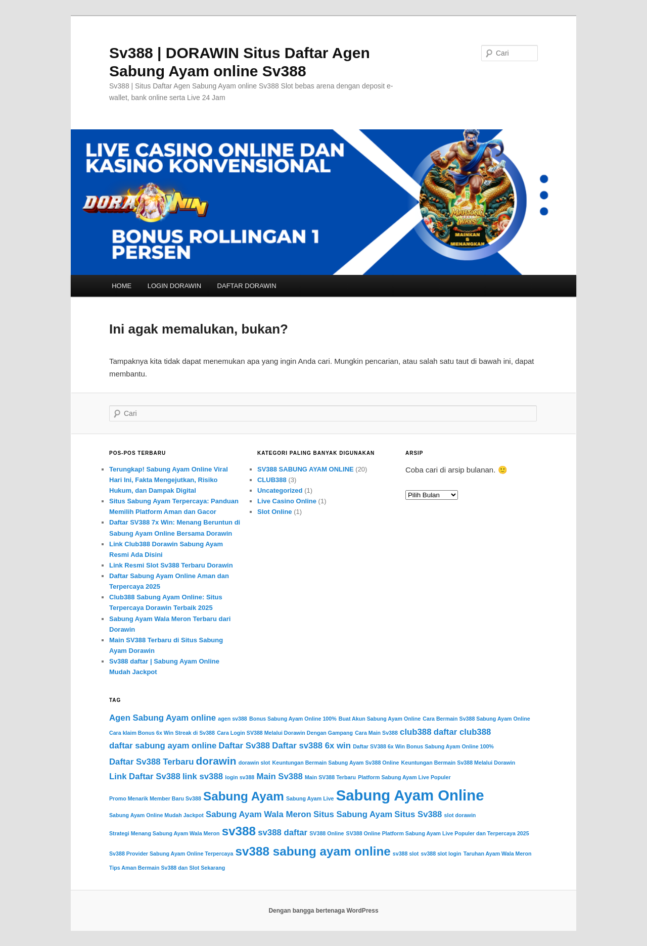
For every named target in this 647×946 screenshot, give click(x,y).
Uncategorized (280, 490)
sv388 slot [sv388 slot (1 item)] (406, 853)
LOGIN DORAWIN (174, 286)
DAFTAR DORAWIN (246, 286)
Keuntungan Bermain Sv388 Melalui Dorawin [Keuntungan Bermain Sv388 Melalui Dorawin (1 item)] (458, 763)
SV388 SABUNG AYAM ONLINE (305, 469)
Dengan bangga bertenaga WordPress (323, 910)
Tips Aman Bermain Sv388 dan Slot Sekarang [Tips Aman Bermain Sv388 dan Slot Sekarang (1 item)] (167, 868)
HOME (121, 286)
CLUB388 (272, 480)
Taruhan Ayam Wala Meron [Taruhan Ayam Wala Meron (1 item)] (498, 853)
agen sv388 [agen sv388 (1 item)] (232, 719)
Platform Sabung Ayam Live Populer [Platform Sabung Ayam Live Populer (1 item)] (404, 777)
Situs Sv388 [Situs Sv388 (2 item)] (418, 814)
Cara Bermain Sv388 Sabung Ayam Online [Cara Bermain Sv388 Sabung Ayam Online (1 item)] (476, 719)
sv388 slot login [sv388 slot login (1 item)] (441, 853)
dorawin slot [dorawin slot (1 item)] (254, 763)
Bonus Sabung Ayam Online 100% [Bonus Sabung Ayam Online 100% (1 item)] (293, 719)
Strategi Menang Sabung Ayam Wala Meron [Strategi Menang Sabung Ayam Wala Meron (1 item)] (164, 833)
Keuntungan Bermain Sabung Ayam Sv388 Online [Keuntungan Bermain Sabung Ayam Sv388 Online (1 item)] (335, 763)
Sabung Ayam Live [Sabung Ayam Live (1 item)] (310, 798)
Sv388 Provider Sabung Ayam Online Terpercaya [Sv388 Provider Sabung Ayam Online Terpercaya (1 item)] (171, 853)
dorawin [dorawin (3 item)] (216, 761)
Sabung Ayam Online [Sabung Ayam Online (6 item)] (410, 795)
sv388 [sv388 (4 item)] (239, 831)
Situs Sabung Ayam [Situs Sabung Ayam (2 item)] (352, 814)
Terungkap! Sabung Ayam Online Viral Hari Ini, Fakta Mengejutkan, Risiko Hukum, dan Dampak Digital (168, 479)
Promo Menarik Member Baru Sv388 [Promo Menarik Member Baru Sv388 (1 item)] (155, 798)
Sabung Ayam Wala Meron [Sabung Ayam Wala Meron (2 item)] (258, 814)
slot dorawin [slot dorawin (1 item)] (460, 815)
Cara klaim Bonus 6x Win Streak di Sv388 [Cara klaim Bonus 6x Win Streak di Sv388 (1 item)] (162, 733)
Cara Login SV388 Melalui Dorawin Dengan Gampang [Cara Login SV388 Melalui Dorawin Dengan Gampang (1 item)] (285, 733)
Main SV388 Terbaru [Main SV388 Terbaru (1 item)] (330, 777)
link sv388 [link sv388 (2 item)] (202, 776)
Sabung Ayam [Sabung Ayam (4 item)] (243, 796)
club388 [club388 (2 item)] (415, 732)
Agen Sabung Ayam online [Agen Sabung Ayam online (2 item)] (162, 718)
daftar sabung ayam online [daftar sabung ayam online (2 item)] (162, 745)
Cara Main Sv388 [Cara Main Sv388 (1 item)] (376, 733)
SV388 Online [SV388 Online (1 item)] (326, 833)
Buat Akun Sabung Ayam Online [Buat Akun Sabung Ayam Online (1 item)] (380, 719)
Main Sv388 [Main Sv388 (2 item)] (279, 776)
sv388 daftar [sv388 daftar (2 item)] (282, 832)
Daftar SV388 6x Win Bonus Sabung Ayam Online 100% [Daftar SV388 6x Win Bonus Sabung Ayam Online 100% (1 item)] (423, 746)
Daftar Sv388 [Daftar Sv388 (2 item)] (244, 745)
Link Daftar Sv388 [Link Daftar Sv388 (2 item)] (144, 776)
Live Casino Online (286, 501)
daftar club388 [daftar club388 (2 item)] (462, 732)
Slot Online (274, 511)
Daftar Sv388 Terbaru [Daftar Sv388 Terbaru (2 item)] (151, 762)
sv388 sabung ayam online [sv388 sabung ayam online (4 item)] (313, 851)
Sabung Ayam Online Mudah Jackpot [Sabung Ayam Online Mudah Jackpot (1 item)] (156, 815)
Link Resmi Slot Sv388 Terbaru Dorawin (171, 565)
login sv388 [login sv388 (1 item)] (239, 777)
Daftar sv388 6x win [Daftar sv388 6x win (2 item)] (311, 745)
